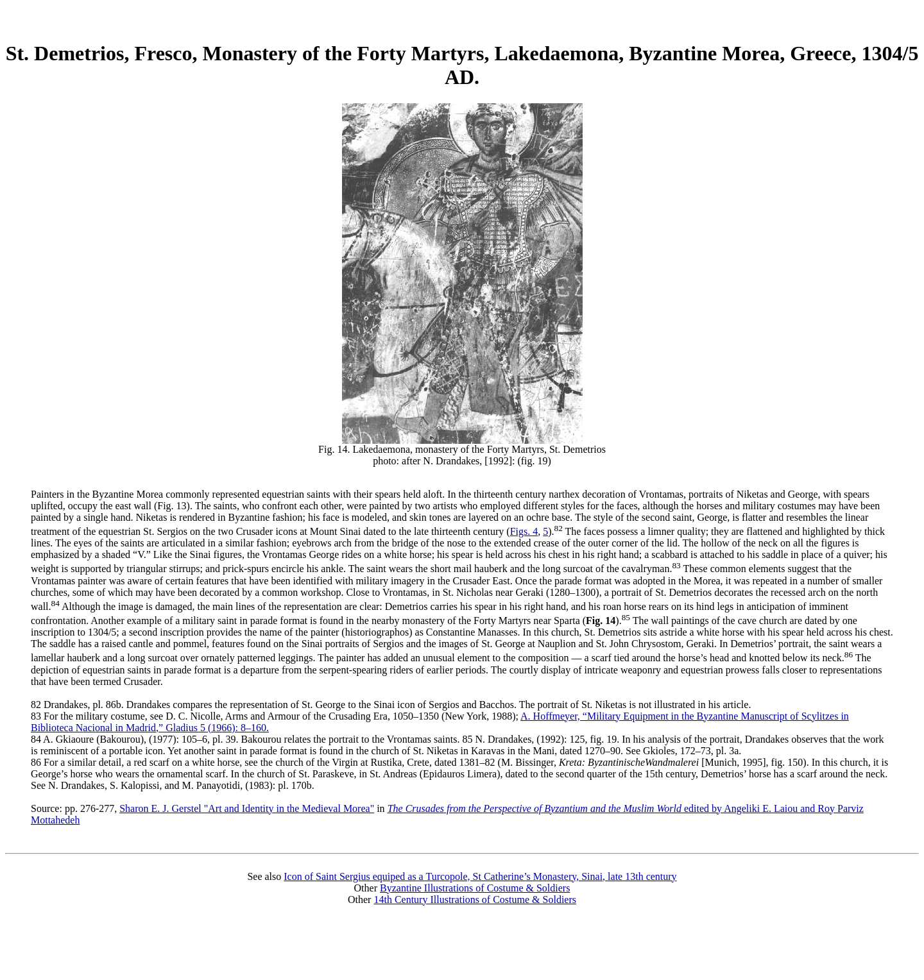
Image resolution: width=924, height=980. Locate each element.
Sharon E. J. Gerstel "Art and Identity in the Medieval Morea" (246, 808)
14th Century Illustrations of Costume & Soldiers (474, 899)
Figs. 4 (524, 531)
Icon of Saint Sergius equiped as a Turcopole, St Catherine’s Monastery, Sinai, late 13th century (480, 876)
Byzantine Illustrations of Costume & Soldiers (475, 888)
